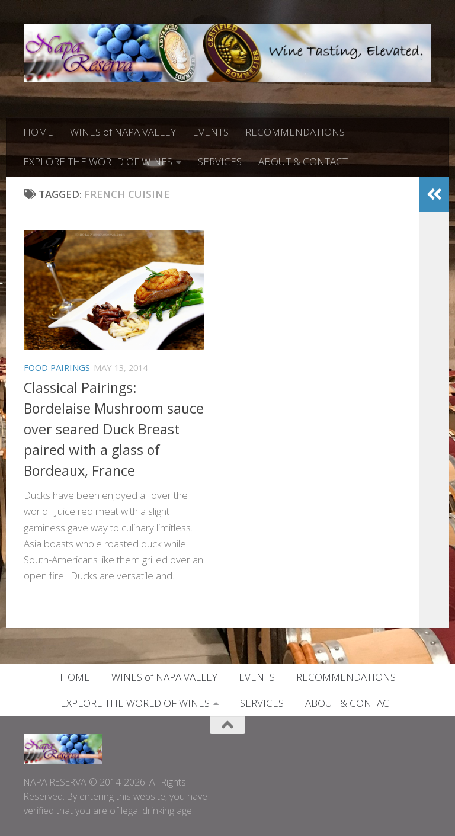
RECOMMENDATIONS (295, 132)
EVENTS (211, 132)
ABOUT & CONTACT (303, 161)
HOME (38, 132)
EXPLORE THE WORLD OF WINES (97, 161)
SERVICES (220, 161)
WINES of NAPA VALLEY (123, 132)
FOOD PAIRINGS (57, 367)
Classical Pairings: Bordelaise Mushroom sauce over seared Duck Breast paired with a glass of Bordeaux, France (114, 429)
